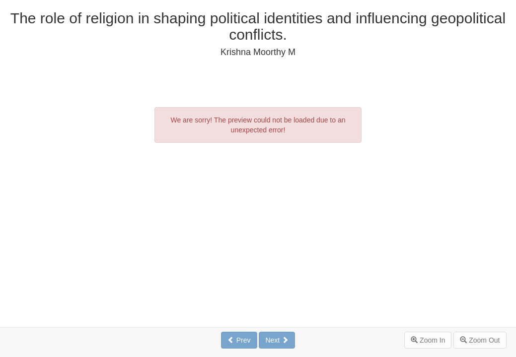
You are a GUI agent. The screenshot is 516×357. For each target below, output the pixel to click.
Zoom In (428, 340)
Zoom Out (480, 340)
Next (277, 340)
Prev (239, 340)
